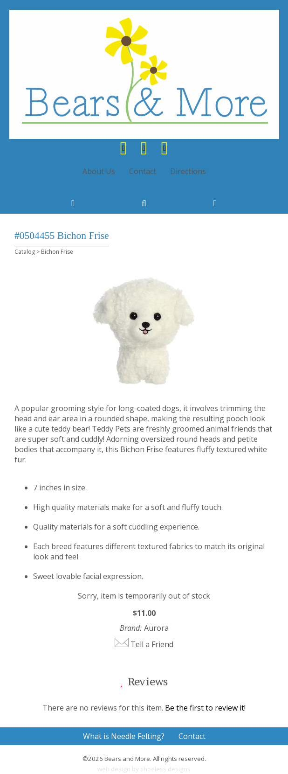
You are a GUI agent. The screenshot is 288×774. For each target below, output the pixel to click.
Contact (142, 171)
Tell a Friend (151, 644)
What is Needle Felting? (124, 736)
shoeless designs (165, 769)
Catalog (24, 252)
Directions (188, 171)
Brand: (131, 628)
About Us (98, 171)
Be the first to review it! (205, 708)
